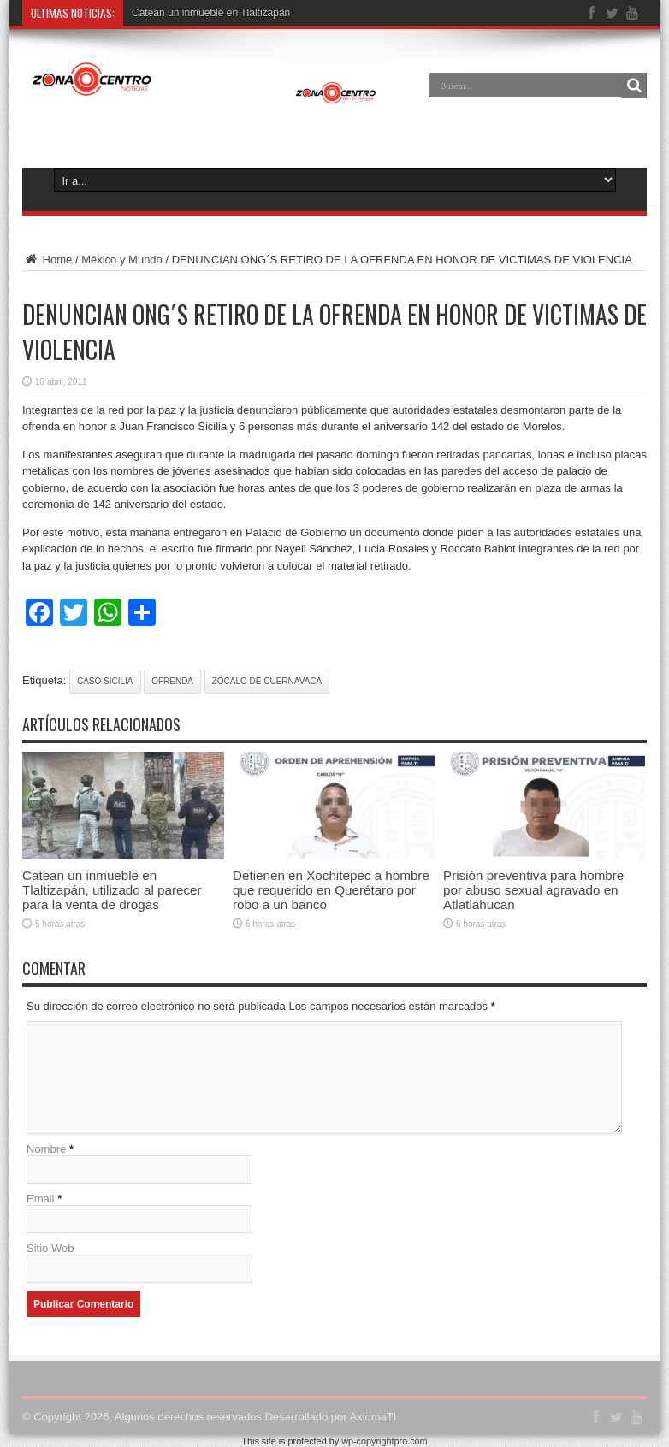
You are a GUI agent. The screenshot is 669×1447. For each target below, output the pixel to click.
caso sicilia (105, 681)
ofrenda (172, 681)
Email (41, 1198)
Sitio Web (50, 1248)
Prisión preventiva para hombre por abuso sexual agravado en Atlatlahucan (533, 890)
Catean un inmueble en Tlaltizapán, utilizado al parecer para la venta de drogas (112, 890)
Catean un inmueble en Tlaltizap (205, 13)
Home (47, 259)
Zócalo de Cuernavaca (267, 681)
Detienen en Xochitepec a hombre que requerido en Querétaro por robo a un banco (331, 890)
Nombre (46, 1149)
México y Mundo (122, 259)
